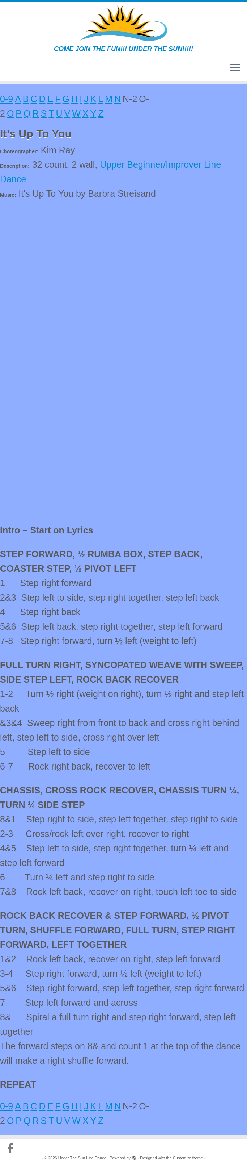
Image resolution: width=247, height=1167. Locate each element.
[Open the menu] (235, 67)
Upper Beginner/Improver (150, 164)
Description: (15, 166)
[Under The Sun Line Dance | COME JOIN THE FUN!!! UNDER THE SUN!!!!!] (123, 23)
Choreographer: (19, 151)
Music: (8, 195)
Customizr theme (188, 1158)
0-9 (6, 99)
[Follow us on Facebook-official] (12, 1148)
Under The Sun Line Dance (82, 1158)
